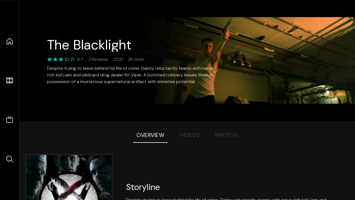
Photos (226, 135)
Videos (190, 135)
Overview (150, 135)
